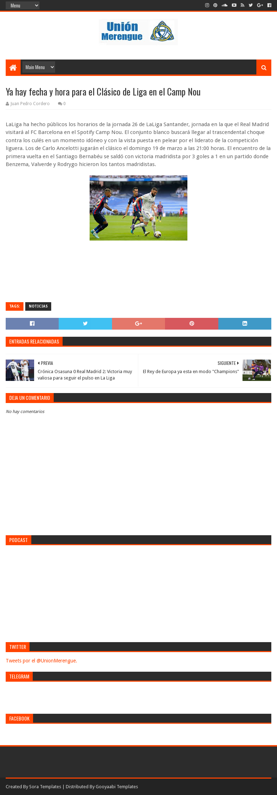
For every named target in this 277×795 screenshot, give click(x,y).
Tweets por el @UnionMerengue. (41, 661)
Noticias (38, 306)
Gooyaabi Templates (117, 786)
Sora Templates (45, 786)
